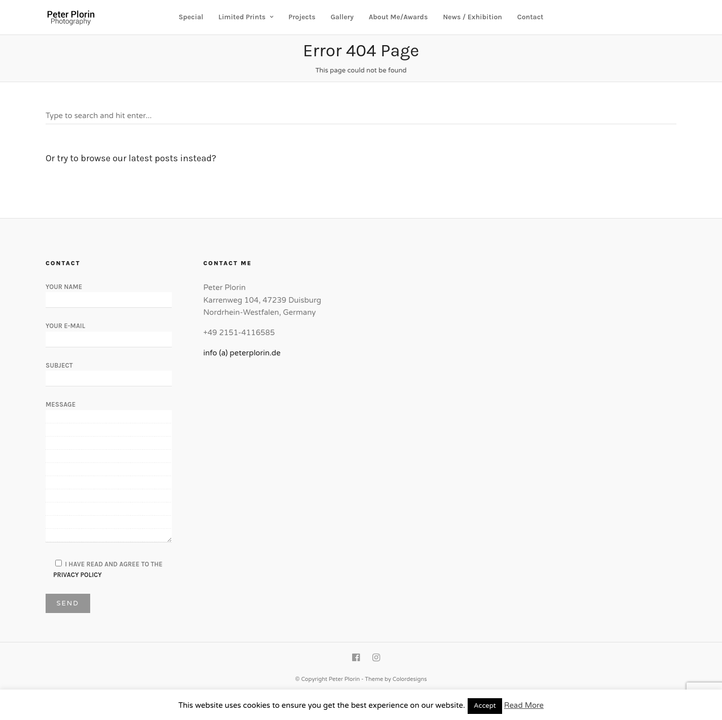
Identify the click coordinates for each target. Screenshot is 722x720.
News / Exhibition (472, 17)
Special (191, 17)
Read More (524, 705)
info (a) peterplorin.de (242, 352)
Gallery (341, 17)
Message (109, 472)
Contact (530, 17)
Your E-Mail (109, 332)
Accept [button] (485, 706)
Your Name (109, 293)
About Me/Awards (398, 17)
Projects (301, 17)
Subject (109, 372)
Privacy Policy (77, 575)
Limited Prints (241, 17)
